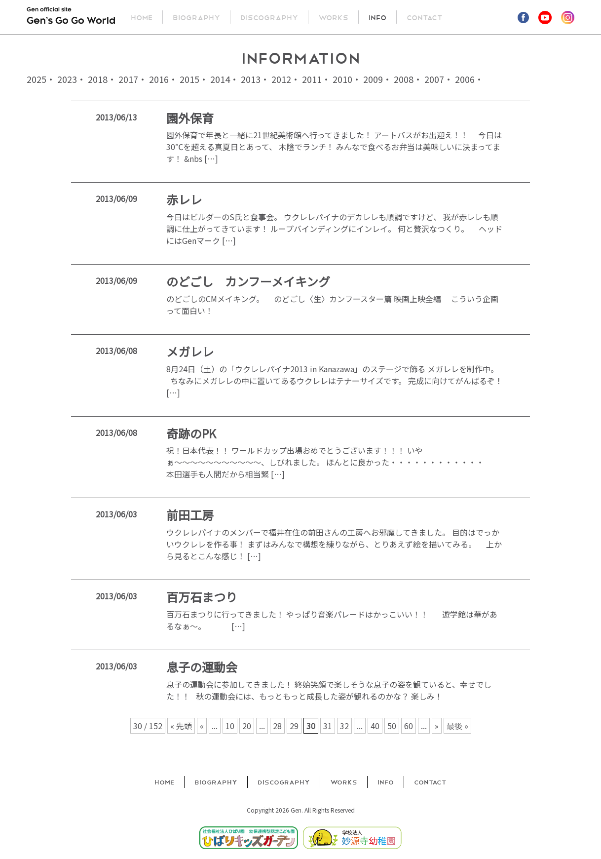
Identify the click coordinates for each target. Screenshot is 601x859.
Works (334, 17)
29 (294, 726)
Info (378, 17)
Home (142, 17)
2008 (403, 79)
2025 (36, 79)
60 (408, 726)
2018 (98, 79)
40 (375, 726)
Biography (197, 17)
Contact (425, 17)
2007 (434, 79)
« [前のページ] (202, 726)
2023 (67, 79)
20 (246, 726)
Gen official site (71, 17)
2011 (312, 79)
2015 (189, 79)
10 (229, 726)
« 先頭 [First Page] (181, 726)
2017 (128, 79)
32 (344, 726)
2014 (220, 79)
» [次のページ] (437, 726)
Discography (270, 17)
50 (391, 726)
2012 (281, 79)
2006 (465, 79)
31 (327, 726)
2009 (373, 79)
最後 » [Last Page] (457, 726)
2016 (159, 79)
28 (277, 726)
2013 (251, 79)
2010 (342, 79)
